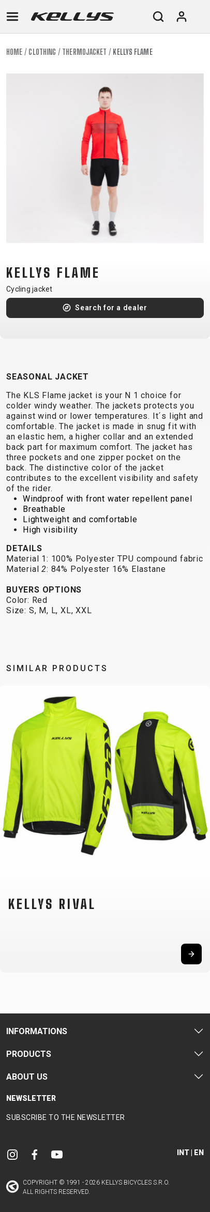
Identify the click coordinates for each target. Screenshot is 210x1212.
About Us (27, 1077)
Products (28, 1054)
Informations (36, 1031)
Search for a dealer (111, 308)
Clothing (42, 52)
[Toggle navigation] (12, 16)
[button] (11, 830)
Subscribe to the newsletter (65, 1117)
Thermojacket (84, 52)
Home (14, 52)
